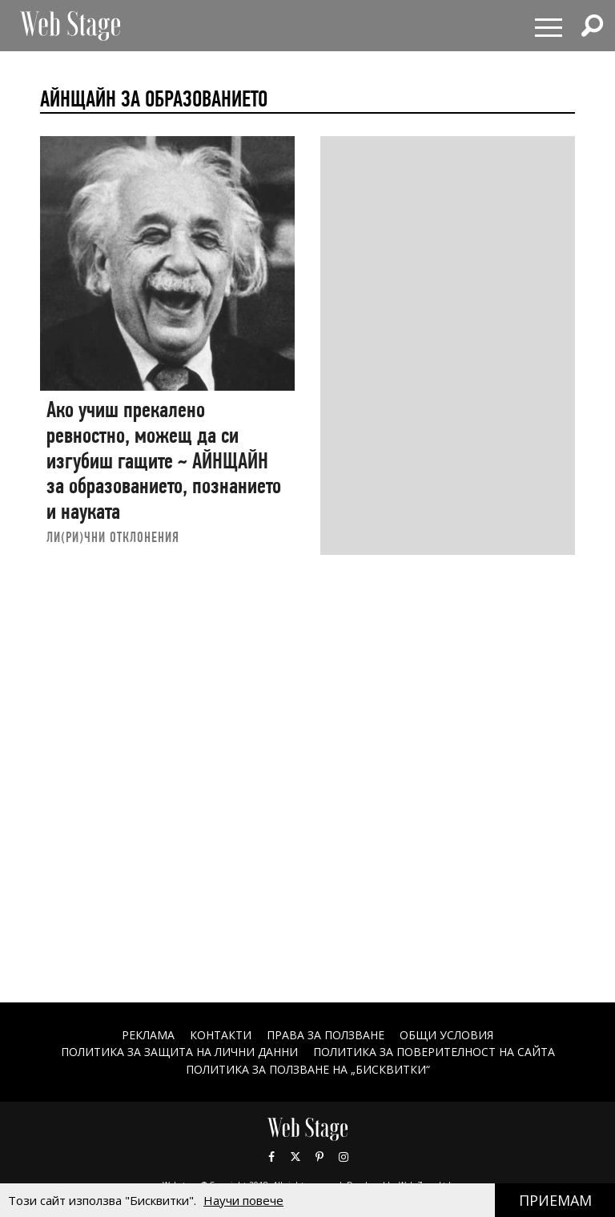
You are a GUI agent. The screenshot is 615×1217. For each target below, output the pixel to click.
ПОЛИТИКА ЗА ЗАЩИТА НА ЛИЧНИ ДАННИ (179, 1051)
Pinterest (320, 1157)
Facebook (271, 1157)
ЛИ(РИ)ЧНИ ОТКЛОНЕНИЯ (112, 536)
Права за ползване (325, 1034)
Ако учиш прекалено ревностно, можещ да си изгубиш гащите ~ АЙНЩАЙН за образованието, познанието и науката (163, 460)
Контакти (220, 1034)
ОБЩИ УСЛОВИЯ (446, 1034)
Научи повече (243, 1200)
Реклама (148, 1034)
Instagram (344, 1157)
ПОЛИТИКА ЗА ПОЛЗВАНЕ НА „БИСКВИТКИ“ (308, 1069)
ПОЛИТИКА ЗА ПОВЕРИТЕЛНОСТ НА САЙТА (434, 1051)
